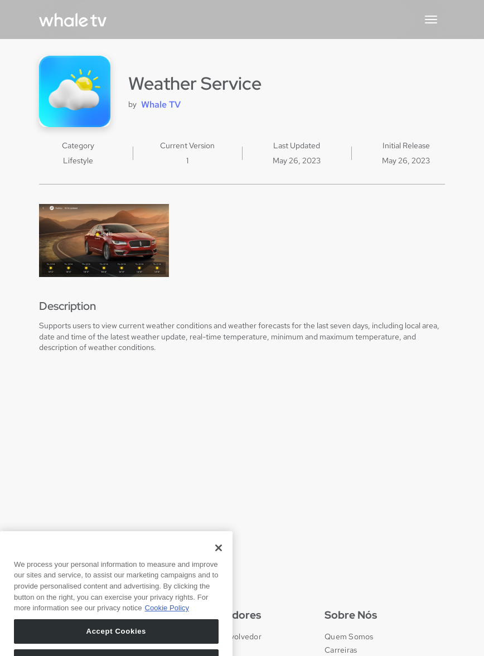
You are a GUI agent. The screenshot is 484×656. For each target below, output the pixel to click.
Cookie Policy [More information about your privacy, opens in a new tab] (167, 623)
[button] (431, 19)
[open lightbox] (104, 240)
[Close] (218, 562)
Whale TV (161, 104)
